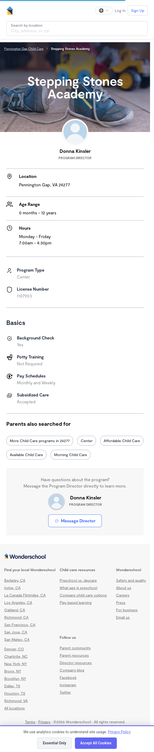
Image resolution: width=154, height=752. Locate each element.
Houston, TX (14, 693)
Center (87, 440)
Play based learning (76, 602)
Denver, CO (14, 649)
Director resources (76, 662)
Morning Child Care (70, 454)
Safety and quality (131, 580)
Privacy (44, 722)
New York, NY (15, 663)
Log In (120, 10)
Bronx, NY (12, 671)
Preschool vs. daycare (78, 580)
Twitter (65, 692)
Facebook (68, 677)
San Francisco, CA (19, 624)
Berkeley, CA (14, 580)
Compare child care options (83, 595)
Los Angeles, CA (18, 602)
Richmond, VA (16, 700)
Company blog (72, 670)
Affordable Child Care (122, 440)
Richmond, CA (16, 617)
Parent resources (74, 655)
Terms (30, 722)
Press (121, 602)
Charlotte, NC (16, 656)
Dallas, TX (12, 686)
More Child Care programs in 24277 (40, 440)
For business (127, 610)
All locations (14, 708)
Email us (123, 617)
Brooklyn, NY (15, 678)
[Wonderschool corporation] (75, 557)
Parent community (75, 648)
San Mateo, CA (17, 639)
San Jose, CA (15, 632)
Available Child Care (26, 454)
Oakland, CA (14, 610)
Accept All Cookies (95, 743)
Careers (122, 595)
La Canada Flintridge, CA (25, 595)
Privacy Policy (119, 732)
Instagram (68, 685)
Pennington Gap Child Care (24, 48)
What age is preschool (78, 587)
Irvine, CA (12, 587)
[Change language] (104, 11)
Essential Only (54, 743)
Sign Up (137, 10)
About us (123, 587)
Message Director (75, 520)
